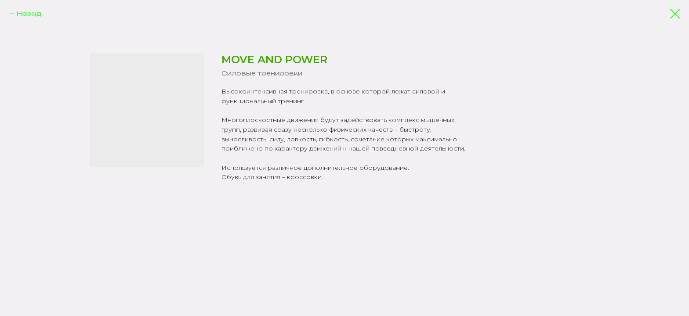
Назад (29, 13)
